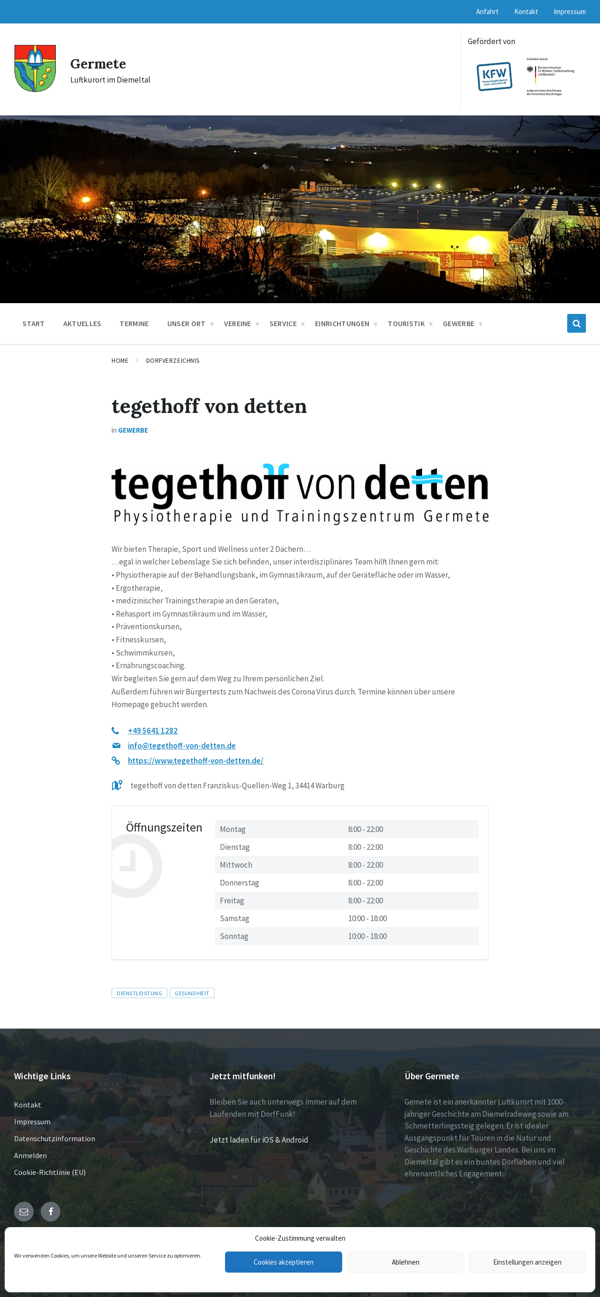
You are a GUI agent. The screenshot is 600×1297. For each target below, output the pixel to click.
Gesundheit (192, 993)
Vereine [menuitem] (237, 323)
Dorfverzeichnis (173, 360)
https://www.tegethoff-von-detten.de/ (195, 760)
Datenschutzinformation (54, 1138)
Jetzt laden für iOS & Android (259, 1140)
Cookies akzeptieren (284, 1262)
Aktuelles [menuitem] (82, 323)
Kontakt (27, 1104)
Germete (100, 63)
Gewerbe (133, 430)
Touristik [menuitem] (406, 323)
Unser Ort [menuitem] (186, 323)
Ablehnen (406, 1262)
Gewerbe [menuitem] (458, 323)
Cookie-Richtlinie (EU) (50, 1172)
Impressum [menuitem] (570, 11)
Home (120, 360)
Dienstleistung (139, 993)
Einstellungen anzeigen (527, 1262)
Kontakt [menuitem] (526, 11)
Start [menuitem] (33, 323)
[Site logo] (35, 89)
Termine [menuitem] (134, 323)
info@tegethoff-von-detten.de (182, 745)
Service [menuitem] (283, 323)
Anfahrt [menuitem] (487, 11)
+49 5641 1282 (153, 730)
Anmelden (30, 1155)
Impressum (32, 1121)
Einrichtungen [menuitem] (342, 323)
